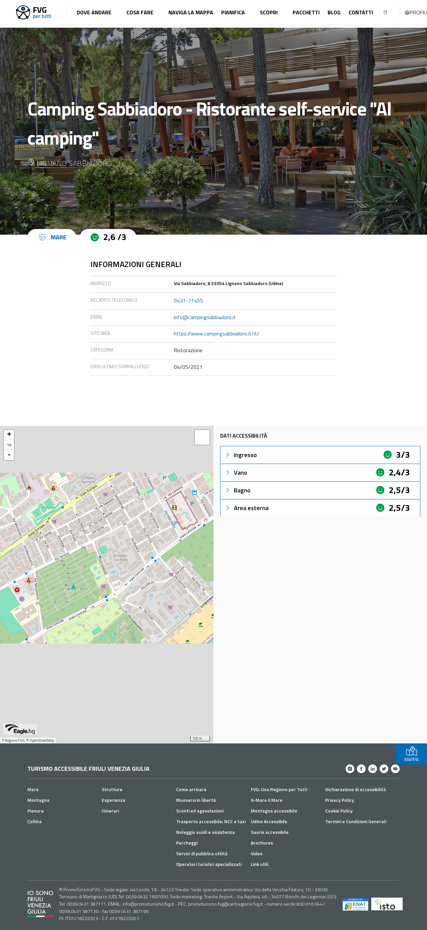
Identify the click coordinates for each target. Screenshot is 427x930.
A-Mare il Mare (267, 799)
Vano (236, 472)
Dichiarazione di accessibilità (355, 789)
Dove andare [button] (94, 12)
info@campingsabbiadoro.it (205, 317)
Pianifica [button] (233, 12)
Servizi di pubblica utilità (202, 853)
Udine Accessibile (269, 821)
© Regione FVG (13, 740)
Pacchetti (306, 12)
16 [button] (9, 445)
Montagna (38, 799)
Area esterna (247, 507)
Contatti (361, 12)
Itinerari (110, 810)
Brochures (262, 842)
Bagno (238, 490)
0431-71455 (188, 300)
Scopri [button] (269, 12)
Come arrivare (191, 789)
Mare (33, 789)
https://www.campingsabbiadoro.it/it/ (217, 333)
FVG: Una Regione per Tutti (279, 789)
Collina (34, 821)
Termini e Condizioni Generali (355, 821)
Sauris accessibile (270, 832)
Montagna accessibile (274, 810)
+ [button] (9, 435)
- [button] (9, 455)
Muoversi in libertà (196, 799)
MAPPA (411, 754)
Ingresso (241, 454)
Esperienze (113, 799)
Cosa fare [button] (139, 12)
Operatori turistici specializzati (209, 864)
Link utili (259, 864)
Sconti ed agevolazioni (200, 810)
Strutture (112, 789)
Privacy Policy (339, 799)
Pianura (35, 810)
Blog (334, 12)
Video (257, 853)
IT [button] (386, 12)
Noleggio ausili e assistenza (205, 832)
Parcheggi (186, 842)
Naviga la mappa (190, 12)
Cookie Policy (339, 810)
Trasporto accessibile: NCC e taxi (211, 821)
